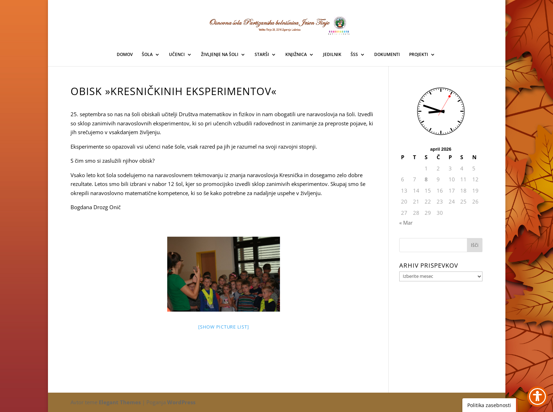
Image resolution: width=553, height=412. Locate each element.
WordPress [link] (181, 402)
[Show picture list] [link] (223, 327)
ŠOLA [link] (147, 54)
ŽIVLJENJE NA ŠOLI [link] (219, 54)
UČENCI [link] (177, 54)
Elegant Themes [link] (120, 402)
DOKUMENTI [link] (387, 54)
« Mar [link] (406, 222)
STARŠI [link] (262, 54)
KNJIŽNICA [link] (296, 54)
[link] (277, 24)
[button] (474, 245)
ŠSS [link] (354, 54)
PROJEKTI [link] (418, 54)
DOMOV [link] (125, 54)
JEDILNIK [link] (332, 54)
